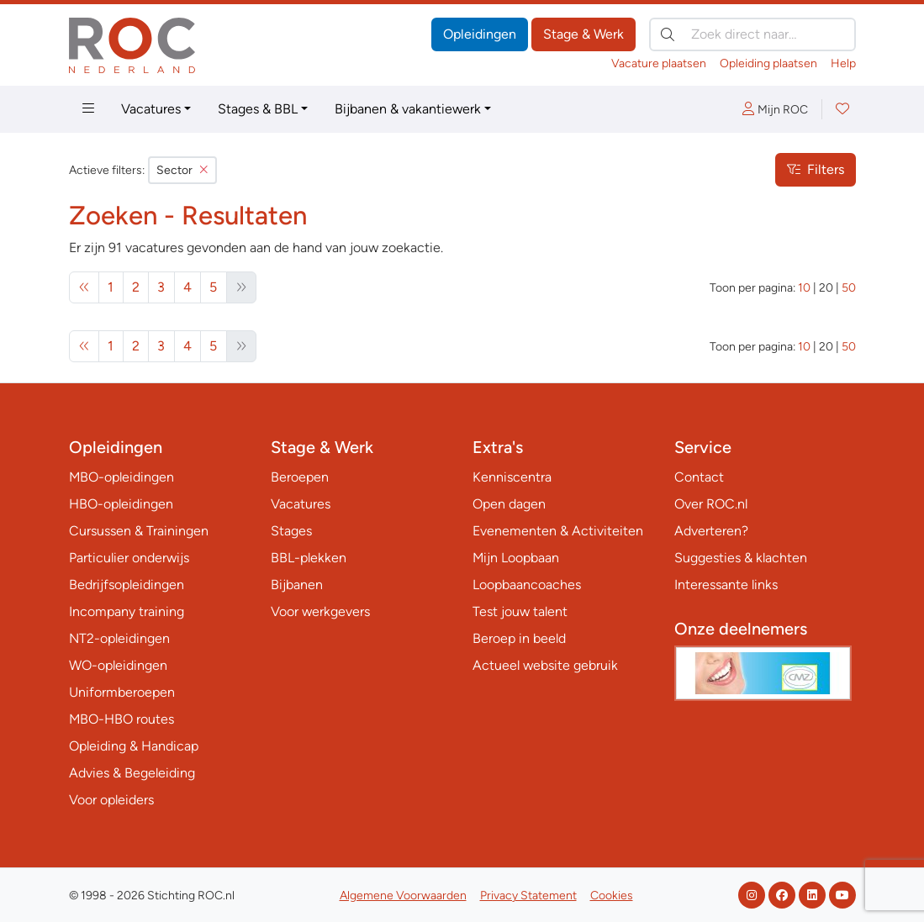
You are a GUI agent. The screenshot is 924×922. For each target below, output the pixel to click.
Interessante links (726, 585)
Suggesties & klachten (740, 558)
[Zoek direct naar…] (752, 34)
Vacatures (151, 109)
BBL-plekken (308, 558)
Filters (815, 169)
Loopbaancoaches (527, 585)
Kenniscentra (512, 477)
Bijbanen (297, 585)
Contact (699, 477)
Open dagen (509, 504)
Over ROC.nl (710, 504)
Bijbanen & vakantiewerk (408, 109)
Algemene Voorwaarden (403, 895)
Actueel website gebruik (545, 665)
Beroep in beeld (519, 638)
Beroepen (300, 477)
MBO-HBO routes (121, 719)
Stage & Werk (583, 34)
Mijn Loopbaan (516, 558)
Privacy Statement (528, 895)
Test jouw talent (520, 611)
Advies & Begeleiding (132, 773)
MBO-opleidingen (121, 477)
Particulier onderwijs (129, 558)
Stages (291, 531)
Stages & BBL (258, 109)
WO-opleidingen (118, 665)
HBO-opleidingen (121, 504)
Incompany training (126, 611)
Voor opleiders (111, 800)
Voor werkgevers (320, 611)
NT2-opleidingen (119, 638)
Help (843, 63)
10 (804, 288)
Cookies (611, 895)
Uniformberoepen (122, 692)
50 (849, 288)
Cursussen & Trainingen (139, 531)
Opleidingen (479, 34)
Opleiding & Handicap (133, 746)
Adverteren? (711, 531)
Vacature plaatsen (658, 63)
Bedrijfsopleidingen (126, 585)
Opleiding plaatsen (768, 63)
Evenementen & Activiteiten (558, 531)
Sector (182, 170)
